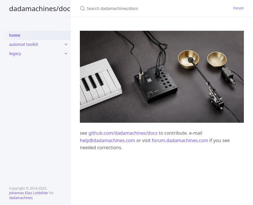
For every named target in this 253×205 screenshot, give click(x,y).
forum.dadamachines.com (180, 140)
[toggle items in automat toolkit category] (65, 44)
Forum (238, 8)
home (14, 35)
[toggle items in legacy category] (65, 53)
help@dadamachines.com (107, 140)
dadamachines (21, 197)
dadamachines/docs (41, 8)
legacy (15, 53)
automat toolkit (23, 44)
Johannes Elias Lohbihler (28, 192)
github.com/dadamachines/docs (123, 133)
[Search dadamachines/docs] (147, 8)
